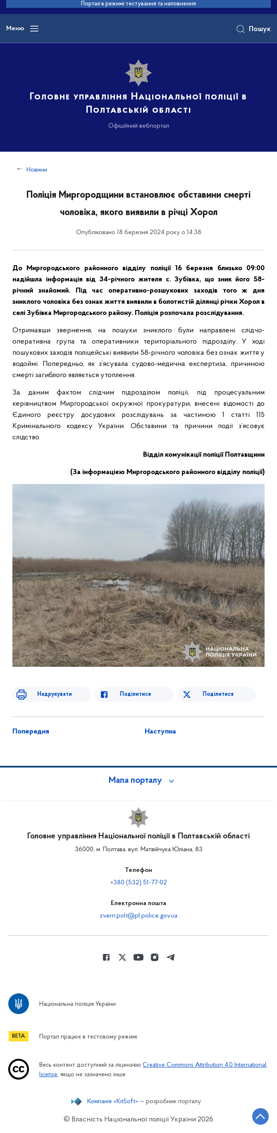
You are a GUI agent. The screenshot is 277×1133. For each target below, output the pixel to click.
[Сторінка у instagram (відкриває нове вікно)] (155, 957)
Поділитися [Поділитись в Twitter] (218, 694)
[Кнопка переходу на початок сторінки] (260, 1116)
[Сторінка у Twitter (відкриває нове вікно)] (122, 957)
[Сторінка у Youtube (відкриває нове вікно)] (138, 957)
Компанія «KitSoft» (112, 1101)
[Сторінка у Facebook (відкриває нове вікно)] (106, 957)
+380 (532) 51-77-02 (138, 882)
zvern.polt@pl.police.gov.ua (138, 916)
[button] (138, 781)
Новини (36, 170)
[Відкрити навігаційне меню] (34, 28)
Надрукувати (54, 694)
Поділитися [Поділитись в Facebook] (135, 694)
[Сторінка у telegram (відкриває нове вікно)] (171, 957)
